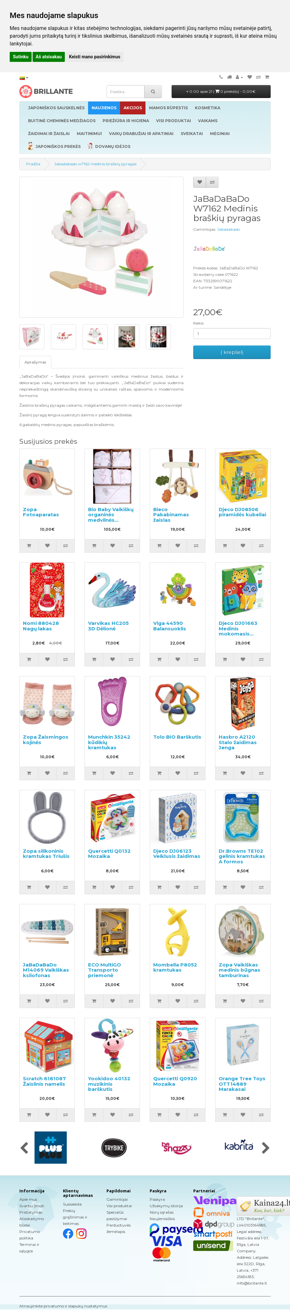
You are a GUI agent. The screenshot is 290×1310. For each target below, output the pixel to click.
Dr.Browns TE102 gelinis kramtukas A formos (242, 856)
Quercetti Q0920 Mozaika (175, 1081)
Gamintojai (117, 1199)
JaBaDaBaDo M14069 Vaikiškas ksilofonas (46, 970)
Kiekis (198, 323)
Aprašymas (35, 362)
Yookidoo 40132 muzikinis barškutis (109, 1083)
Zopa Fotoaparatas (41, 512)
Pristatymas (30, 1212)
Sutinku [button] (20, 56)
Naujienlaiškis (162, 1218)
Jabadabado (228, 229)
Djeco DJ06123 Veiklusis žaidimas (176, 853)
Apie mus (28, 1199)
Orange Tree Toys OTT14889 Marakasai (242, 1083)
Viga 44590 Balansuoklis (169, 626)
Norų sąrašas (162, 1212)
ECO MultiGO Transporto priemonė (104, 970)
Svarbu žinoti (31, 1205)
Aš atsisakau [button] (49, 56)
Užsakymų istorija (166, 1205)
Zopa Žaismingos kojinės (45, 739)
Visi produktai (119, 1205)
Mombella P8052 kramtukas (175, 967)
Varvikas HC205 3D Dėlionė (108, 626)
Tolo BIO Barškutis (177, 737)
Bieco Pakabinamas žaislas (171, 514)
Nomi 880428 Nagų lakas (41, 626)
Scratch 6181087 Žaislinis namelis (44, 1081)
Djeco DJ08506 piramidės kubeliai (242, 512)
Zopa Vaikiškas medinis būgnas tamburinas (239, 970)
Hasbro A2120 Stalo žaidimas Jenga (238, 742)
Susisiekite (72, 1204)
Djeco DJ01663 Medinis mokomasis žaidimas (238, 631)
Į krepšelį (232, 352)
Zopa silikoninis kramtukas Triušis (46, 853)
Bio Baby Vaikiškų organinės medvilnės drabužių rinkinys (111, 517)
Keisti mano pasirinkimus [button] (94, 56)
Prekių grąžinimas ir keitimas (75, 1217)
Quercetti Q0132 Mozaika (109, 853)
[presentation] (24, 1148)
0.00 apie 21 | (220, 91)
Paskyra (157, 1199)
